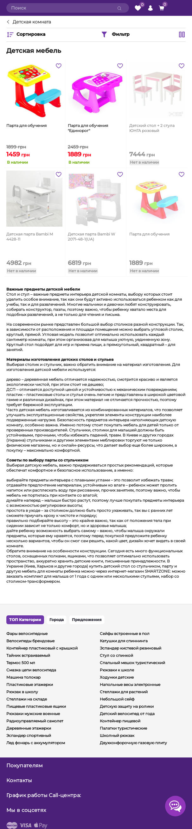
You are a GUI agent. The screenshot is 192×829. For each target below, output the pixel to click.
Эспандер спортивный (28, 735)
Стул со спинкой (116, 655)
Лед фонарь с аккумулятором (35, 742)
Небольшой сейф (117, 699)
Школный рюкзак (117, 735)
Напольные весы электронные (130, 684)
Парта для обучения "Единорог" (88, 128)
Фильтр (115, 34)
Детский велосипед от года (127, 713)
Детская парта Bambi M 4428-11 (29, 237)
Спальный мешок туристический (132, 662)
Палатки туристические (123, 728)
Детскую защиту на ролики (127, 706)
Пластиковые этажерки (29, 684)
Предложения (87, 619)
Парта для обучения (26, 125)
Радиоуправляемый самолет (34, 721)
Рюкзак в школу (22, 691)
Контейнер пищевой (120, 721)
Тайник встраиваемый (28, 655)
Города (56, 619)
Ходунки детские (117, 677)
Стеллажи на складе (26, 699)
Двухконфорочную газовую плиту (133, 742)
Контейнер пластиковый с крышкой (42, 648)
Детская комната (32, 22)
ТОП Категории (25, 619)
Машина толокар (23, 677)
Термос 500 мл (20, 662)
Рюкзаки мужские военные (33, 713)
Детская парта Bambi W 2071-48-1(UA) (91, 237)
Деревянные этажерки (28, 728)
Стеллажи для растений (124, 691)
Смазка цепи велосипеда (31, 670)
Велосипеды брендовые (30, 640)
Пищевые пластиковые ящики (36, 706)
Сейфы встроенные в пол (125, 633)
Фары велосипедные (27, 633)
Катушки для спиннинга (124, 640)
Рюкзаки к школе (117, 670)
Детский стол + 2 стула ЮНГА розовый (152, 128)
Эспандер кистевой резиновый (130, 648)
